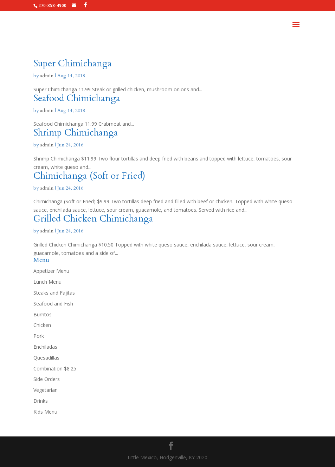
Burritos (42, 314)
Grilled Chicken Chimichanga (93, 218)
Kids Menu (45, 411)
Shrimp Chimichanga (75, 132)
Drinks (40, 400)
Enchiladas (45, 346)
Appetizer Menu (51, 271)
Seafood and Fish (53, 303)
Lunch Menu (47, 281)
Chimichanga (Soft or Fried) (89, 176)
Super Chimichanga (72, 63)
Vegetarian (45, 390)
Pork (38, 336)
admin (46, 75)
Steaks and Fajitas (54, 292)
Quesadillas (46, 357)
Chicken (42, 325)
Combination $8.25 (54, 368)
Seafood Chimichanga (76, 98)
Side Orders (46, 379)
